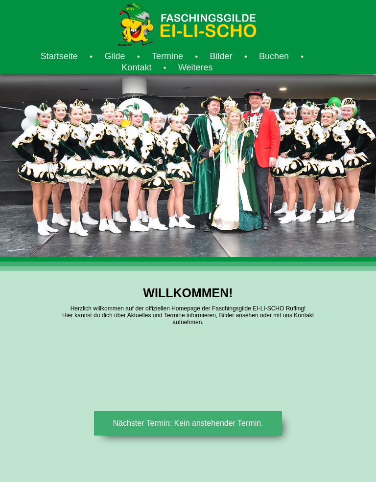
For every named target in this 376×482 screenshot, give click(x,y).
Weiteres (195, 67)
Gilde (114, 56)
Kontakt (136, 67)
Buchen (274, 56)
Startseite (59, 56)
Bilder (221, 56)
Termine (167, 56)
